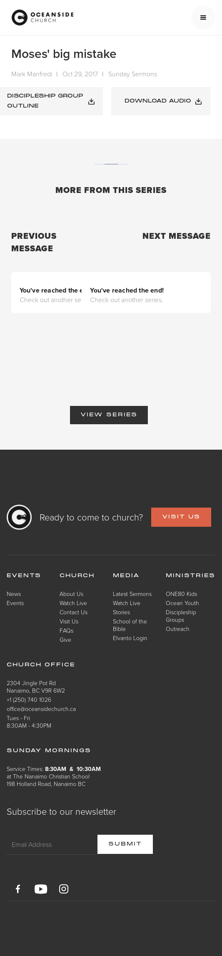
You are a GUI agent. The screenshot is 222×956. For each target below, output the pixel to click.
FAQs (66, 630)
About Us (71, 594)
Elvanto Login (130, 638)
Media (126, 576)
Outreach (178, 629)
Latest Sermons (132, 594)
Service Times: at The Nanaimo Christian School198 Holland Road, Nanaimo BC (54, 776)
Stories (121, 612)
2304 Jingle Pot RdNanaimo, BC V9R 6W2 (36, 686)
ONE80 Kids (181, 594)
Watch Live (73, 603)
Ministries (190, 576)
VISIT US (181, 517)
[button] (203, 17)
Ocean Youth (182, 603)
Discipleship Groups (181, 615)
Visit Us (69, 621)
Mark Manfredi (31, 73)
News (14, 594)
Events (15, 603)
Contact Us (73, 612)
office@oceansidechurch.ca (41, 709)
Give (65, 639)
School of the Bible (130, 625)
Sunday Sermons (132, 73)
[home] (40, 17)
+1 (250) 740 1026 (29, 699)
